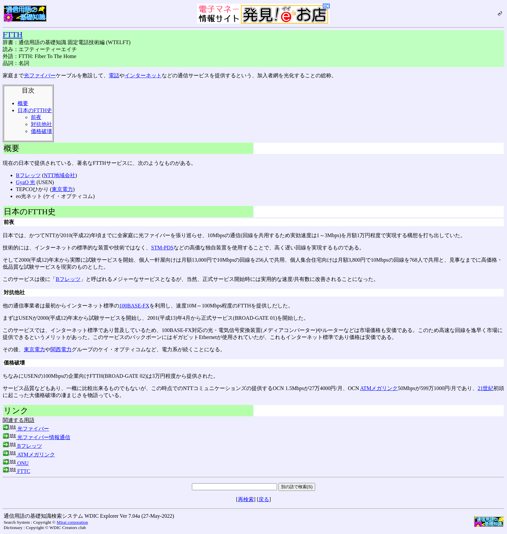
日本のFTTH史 (35, 110)
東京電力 (62, 189)
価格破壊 (41, 131)
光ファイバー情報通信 (36, 437)
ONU (16, 463)
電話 (114, 75)
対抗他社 (41, 124)
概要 (23, 103)
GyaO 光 (25, 182)
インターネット (143, 75)
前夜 (36, 117)
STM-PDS (162, 247)
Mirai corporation (72, 522)
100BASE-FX (134, 305)
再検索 (246, 499)
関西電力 (61, 349)
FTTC (16, 471)
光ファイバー (40, 75)
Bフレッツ (28, 175)
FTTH (13, 34)
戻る (263, 499)
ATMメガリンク (379, 388)
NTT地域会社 (59, 175)
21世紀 (485, 388)
